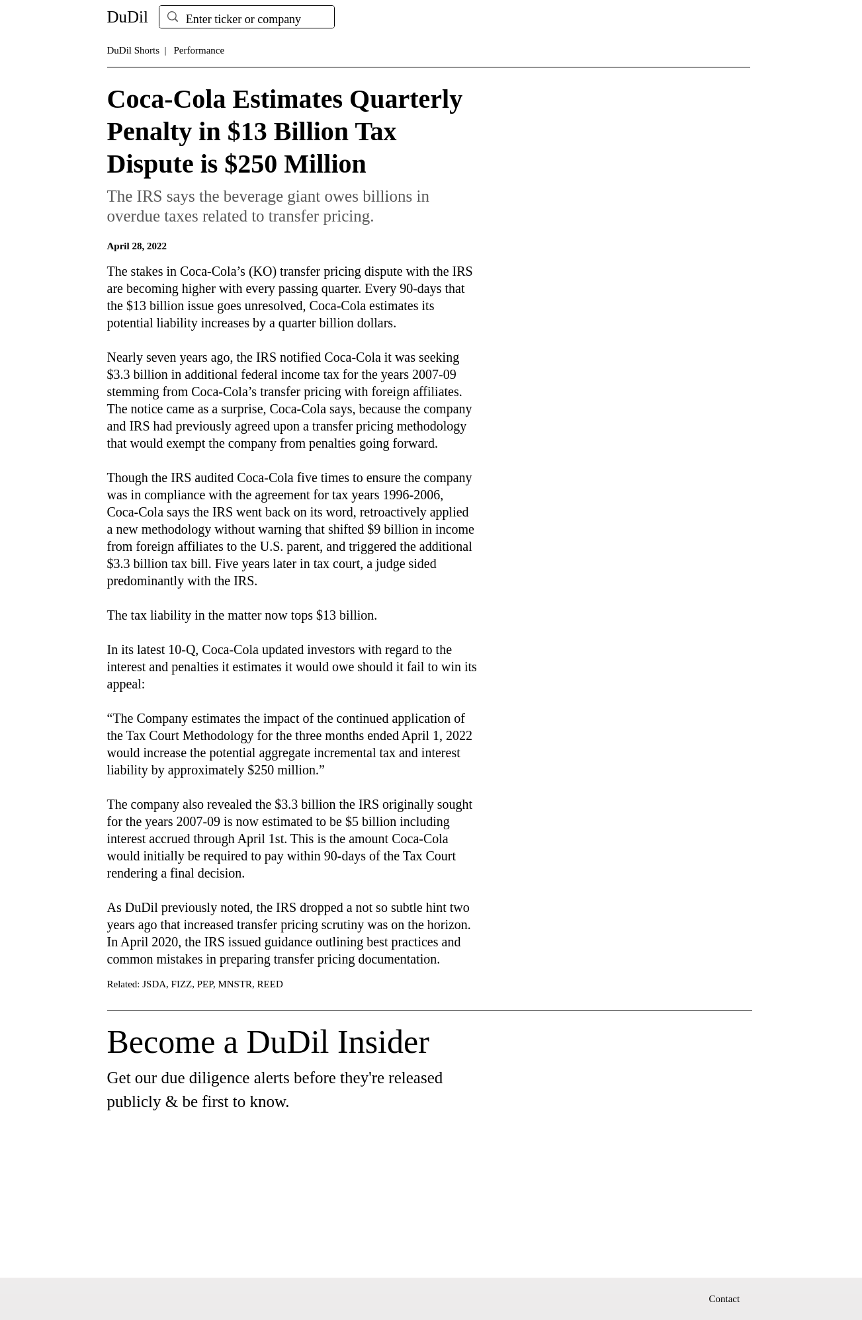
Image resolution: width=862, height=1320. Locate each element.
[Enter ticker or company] (246, 19)
